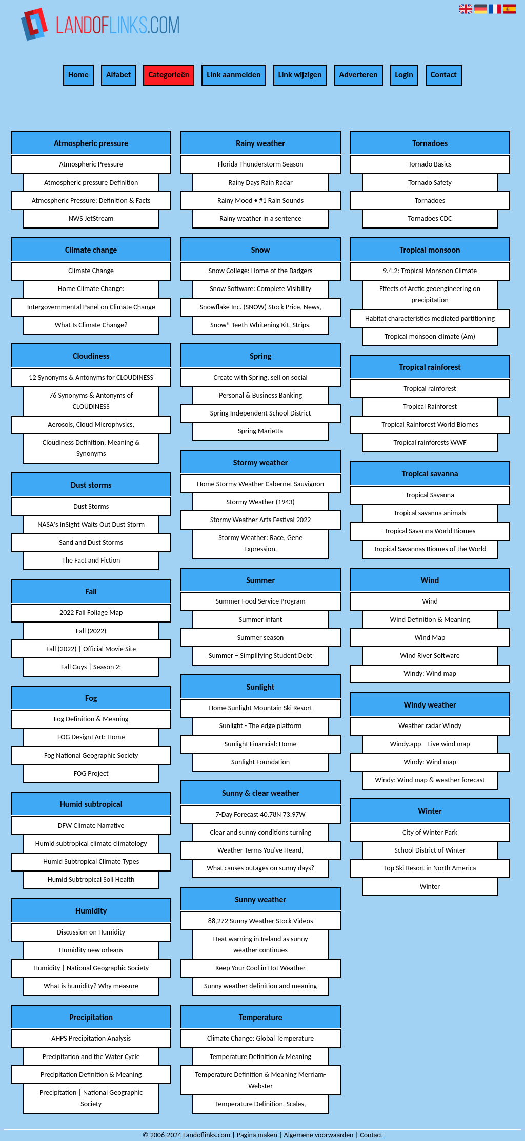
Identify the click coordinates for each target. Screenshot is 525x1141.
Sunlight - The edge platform (260, 725)
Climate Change (91, 270)
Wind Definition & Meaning (430, 619)
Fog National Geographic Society (91, 755)
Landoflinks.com (206, 1135)
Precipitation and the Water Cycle (91, 1056)
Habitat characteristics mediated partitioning (430, 318)
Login (404, 74)
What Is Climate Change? (91, 325)
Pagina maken (257, 1135)
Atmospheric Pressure (91, 164)
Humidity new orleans (91, 950)
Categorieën (168, 74)
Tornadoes (430, 200)
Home (78, 74)
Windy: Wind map (429, 673)
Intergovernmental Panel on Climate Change (91, 307)
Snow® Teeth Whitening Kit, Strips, (260, 325)
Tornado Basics (429, 164)
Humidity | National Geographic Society (91, 968)
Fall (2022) (91, 631)
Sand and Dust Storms (91, 542)
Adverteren (358, 74)
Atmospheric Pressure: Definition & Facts (91, 200)
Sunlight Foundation (260, 762)
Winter (430, 886)
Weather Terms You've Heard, (260, 850)
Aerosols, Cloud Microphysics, (91, 424)
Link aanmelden (233, 74)
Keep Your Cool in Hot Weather (260, 968)
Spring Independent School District (260, 413)
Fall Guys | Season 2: (91, 666)
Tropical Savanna (430, 495)
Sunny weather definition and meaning (260, 986)
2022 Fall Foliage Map (91, 612)
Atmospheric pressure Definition (91, 182)
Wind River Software (429, 655)
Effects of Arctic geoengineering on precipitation (429, 294)
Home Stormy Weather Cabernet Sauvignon (260, 484)
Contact (444, 74)
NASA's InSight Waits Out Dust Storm (91, 524)
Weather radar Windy (429, 725)
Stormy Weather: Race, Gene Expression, (260, 543)
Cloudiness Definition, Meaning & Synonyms (91, 448)
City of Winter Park (429, 832)
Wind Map (430, 637)
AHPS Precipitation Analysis (91, 1038)
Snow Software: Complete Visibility (260, 288)
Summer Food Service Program (261, 601)
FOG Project (91, 773)
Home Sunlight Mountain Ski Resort (260, 707)
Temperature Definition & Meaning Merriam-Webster (260, 1080)
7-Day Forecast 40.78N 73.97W (260, 814)
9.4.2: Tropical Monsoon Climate (430, 270)
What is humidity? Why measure (91, 986)
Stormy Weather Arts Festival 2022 (260, 519)
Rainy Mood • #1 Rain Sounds (260, 200)
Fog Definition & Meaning (91, 719)
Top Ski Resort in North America (430, 868)
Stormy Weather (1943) (261, 501)
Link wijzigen (300, 74)
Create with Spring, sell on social (260, 377)
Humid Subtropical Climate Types (91, 861)
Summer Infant (260, 619)
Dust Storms (91, 506)
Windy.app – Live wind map (430, 744)
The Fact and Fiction (91, 560)
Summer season (260, 637)
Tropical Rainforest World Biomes (430, 424)
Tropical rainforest (429, 388)
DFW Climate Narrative (91, 825)
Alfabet (118, 74)
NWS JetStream (91, 218)
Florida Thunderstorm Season (261, 164)
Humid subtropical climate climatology (91, 843)
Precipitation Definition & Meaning (91, 1074)
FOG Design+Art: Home (91, 737)
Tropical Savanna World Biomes (430, 531)
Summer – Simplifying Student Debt (260, 655)
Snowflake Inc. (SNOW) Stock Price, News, (260, 307)
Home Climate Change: (91, 288)
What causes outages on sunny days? (260, 868)
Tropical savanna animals (430, 513)
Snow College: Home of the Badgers (261, 270)
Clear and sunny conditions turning (260, 832)
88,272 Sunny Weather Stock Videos (260, 921)
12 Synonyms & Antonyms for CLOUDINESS (91, 377)
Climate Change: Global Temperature (260, 1038)
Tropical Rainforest (430, 406)
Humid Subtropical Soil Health (91, 879)
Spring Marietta (260, 431)
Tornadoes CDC (430, 218)
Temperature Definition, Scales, (260, 1103)
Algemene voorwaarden (319, 1135)
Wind (429, 601)
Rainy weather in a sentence (260, 218)
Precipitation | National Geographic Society (91, 1098)
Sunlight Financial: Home (261, 744)
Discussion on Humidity (91, 932)
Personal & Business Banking (260, 395)
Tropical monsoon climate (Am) (430, 336)
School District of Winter (430, 850)
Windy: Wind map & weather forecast (429, 780)
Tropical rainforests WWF (429, 442)
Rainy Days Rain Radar (260, 182)
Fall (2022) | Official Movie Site (91, 649)
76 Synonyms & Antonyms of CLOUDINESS (91, 401)
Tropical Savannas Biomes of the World (430, 549)
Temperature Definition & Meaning (260, 1056)
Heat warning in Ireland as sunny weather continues (260, 945)
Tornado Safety (430, 182)
